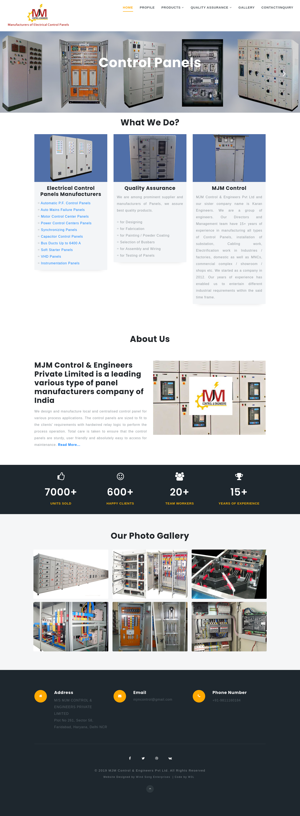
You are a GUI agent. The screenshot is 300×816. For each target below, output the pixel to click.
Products (172, 7)
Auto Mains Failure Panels (63, 210)
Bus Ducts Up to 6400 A (61, 243)
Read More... (69, 445)
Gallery (247, 7)
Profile (147, 7)
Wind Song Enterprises (153, 777)
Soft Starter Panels (57, 250)
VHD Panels (51, 256)
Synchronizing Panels (59, 230)
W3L (192, 777)
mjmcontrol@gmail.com (152, 699)
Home (128, 7)
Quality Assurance (211, 7)
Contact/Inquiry (277, 7)
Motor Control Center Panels (65, 216)
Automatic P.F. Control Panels (66, 203)
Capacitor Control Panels (62, 236)
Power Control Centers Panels (66, 223)
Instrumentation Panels (60, 263)
